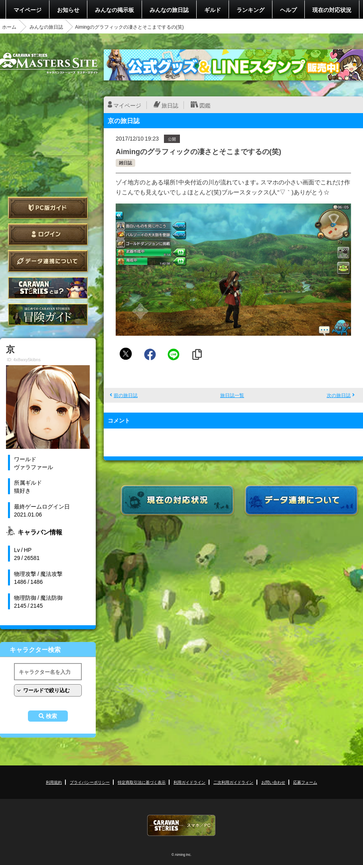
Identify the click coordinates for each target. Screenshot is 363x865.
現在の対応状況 (331, 10)
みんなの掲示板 (114, 10)
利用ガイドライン (189, 782)
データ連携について (48, 261)
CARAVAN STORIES (181, 825)
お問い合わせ (273, 782)
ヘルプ (288, 10)
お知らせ (68, 10)
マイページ (27, 10)
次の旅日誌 (339, 395)
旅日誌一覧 (232, 395)
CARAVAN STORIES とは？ (48, 288)
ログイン (48, 234)
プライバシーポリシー (90, 782)
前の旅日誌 (126, 395)
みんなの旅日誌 (169, 10)
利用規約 (54, 782)
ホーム (9, 26)
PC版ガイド (48, 208)
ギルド (212, 10)
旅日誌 (170, 105)
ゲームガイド (48, 314)
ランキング (250, 10)
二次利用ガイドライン (233, 782)
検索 (51, 716)
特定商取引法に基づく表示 (142, 782)
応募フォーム (305, 782)
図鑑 (205, 105)
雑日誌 (125, 162)
